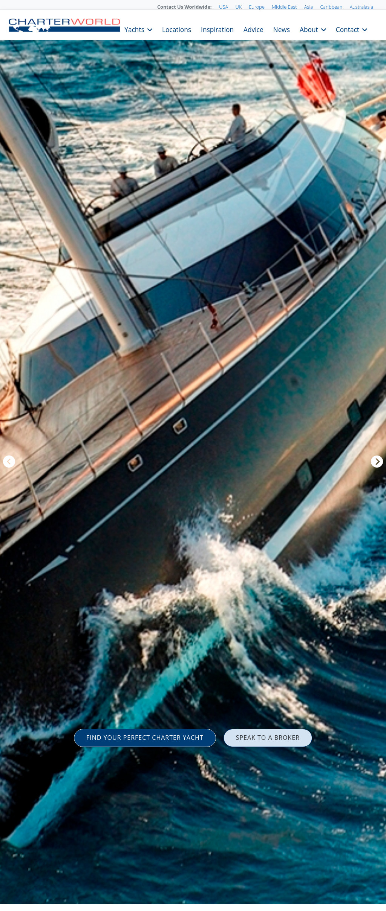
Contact (347, 29)
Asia (308, 6)
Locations (176, 29)
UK (238, 6)
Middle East (284, 6)
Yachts (134, 29)
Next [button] (377, 462)
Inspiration (217, 29)
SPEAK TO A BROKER (268, 737)
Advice (253, 29)
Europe (257, 6)
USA (223, 6)
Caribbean (331, 6)
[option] (193, 455)
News (281, 29)
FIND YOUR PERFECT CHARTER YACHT (145, 737)
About (309, 29)
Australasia (361, 6)
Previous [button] (9, 462)
